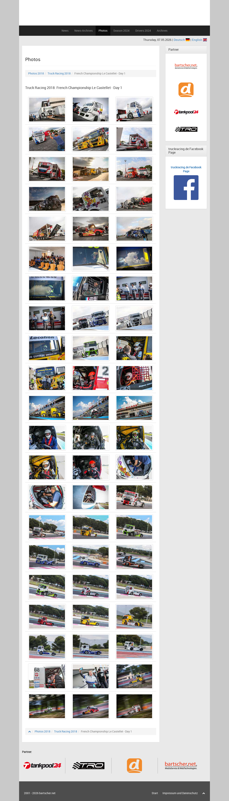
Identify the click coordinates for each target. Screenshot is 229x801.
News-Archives (83, 30)
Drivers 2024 (143, 30)
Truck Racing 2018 (59, 73)
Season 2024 (121, 30)
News (65, 30)
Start (155, 793)
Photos (103, 30)
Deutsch (182, 40)
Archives (162, 30)
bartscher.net (47, 793)
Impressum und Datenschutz (180, 793)
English (199, 40)
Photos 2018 (36, 73)
